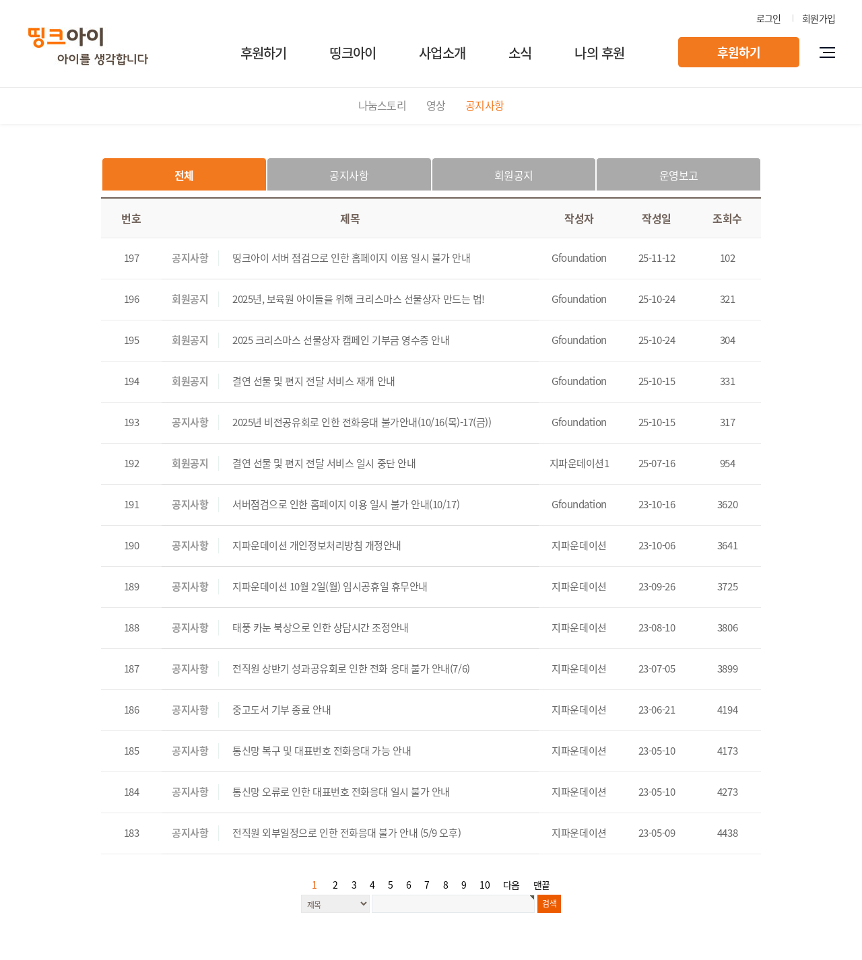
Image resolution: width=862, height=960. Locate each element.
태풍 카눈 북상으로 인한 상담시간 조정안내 (320, 627)
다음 (511, 884)
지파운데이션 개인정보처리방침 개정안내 (316, 545)
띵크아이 (352, 53)
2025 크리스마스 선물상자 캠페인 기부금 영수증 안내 (341, 340)
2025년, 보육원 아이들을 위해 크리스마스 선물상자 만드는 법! (358, 299)
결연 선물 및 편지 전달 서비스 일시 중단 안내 (324, 463)
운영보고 (678, 175)
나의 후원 (599, 53)
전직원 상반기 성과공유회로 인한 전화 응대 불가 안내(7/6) (351, 668)
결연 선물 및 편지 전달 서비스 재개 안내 (313, 381)
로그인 (768, 18)
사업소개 (442, 53)
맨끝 (541, 884)
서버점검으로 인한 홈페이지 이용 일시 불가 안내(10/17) (345, 504)
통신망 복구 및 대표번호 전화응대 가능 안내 (321, 750)
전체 (184, 175)
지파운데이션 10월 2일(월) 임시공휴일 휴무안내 (330, 586)
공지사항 (484, 105)
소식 (519, 53)
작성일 (656, 218)
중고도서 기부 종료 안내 (281, 709)
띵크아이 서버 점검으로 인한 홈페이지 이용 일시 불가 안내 (351, 257)
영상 (435, 105)
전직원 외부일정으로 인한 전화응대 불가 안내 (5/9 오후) (346, 832)
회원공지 (513, 175)
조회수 (727, 218)
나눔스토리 (382, 105)
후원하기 (263, 53)
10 (484, 884)
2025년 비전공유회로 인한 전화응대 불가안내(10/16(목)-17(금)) (362, 422)
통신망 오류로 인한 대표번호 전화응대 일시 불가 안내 (341, 791)
